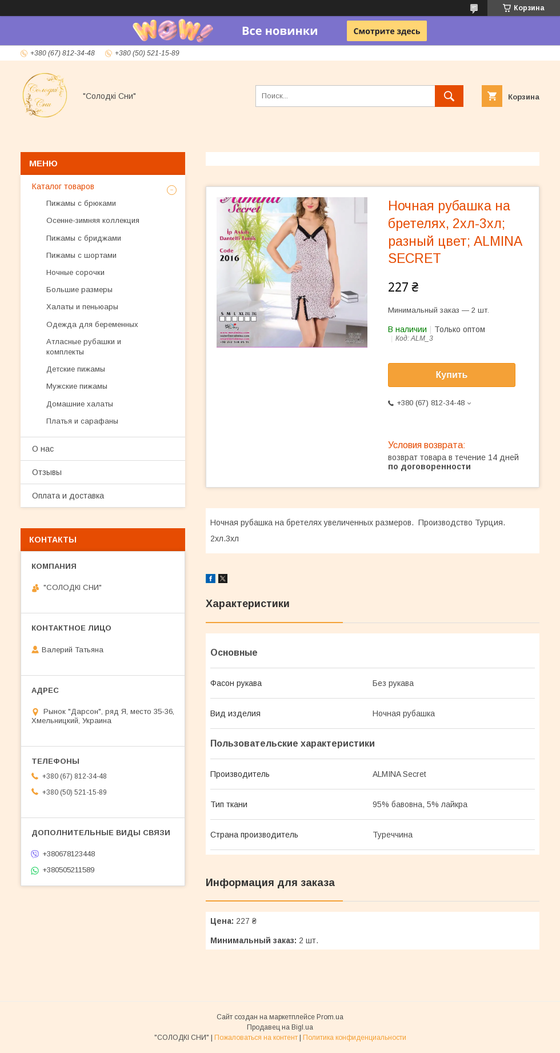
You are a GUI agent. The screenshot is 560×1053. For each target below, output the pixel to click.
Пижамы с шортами (81, 255)
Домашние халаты (79, 404)
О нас (43, 448)
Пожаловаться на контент (256, 1038)
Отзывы (47, 472)
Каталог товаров (63, 186)
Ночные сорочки (75, 272)
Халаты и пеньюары (82, 306)
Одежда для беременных (92, 324)
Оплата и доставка (68, 495)
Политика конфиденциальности (354, 1038)
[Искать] (449, 96)
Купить (452, 375)
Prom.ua (330, 1017)
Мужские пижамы (76, 386)
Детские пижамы (75, 369)
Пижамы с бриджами (83, 238)
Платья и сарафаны (82, 421)
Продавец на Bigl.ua (280, 1027)
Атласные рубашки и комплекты (83, 346)
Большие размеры (79, 289)
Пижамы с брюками (81, 203)
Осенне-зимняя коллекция (92, 220)
